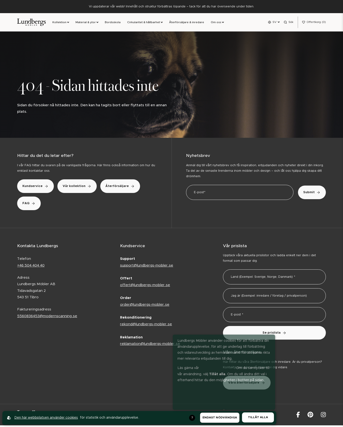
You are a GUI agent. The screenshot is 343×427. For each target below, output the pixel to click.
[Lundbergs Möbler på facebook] (298, 416)
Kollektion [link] (59, 23)
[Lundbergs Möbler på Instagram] (323, 416)
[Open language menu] (273, 23)
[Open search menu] (288, 23)
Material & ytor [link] (86, 23)
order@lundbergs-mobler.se (144, 306)
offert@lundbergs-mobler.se (145, 286)
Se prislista (274, 334)
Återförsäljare (39, 205)
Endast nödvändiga (219, 417)
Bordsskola (113, 23)
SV (274, 22)
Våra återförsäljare (249, 384)
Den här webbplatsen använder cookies (46, 417)
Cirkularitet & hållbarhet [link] (143, 23)
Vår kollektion (85, 188)
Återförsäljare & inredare (186, 23)
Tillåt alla (258, 417)
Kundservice (38, 188)
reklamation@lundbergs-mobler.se (150, 345)
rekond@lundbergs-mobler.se (146, 325)
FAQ (80, 205)
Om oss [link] (216, 23)
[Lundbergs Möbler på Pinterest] (310, 416)
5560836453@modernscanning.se (47, 317)
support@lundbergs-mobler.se (146, 267)
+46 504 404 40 (31, 267)
